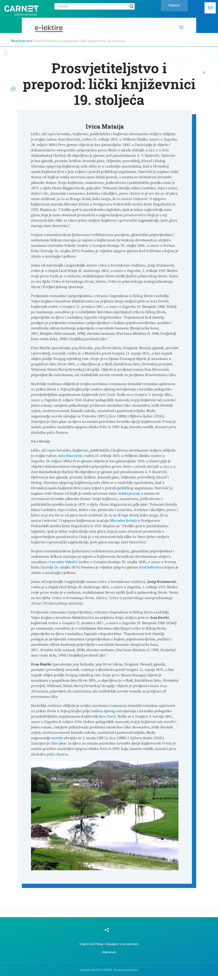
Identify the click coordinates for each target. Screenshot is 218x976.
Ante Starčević (70, 456)
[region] (159, 942)
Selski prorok (129, 493)
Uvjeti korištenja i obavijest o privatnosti (109, 944)
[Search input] (92, 6)
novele (57, 738)
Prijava (174, 5)
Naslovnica (20, 41)
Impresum (109, 952)
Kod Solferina (150, 567)
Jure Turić (107, 716)
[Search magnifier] (131, 6)
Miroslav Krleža (123, 521)
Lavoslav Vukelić (63, 562)
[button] (210, 7)
